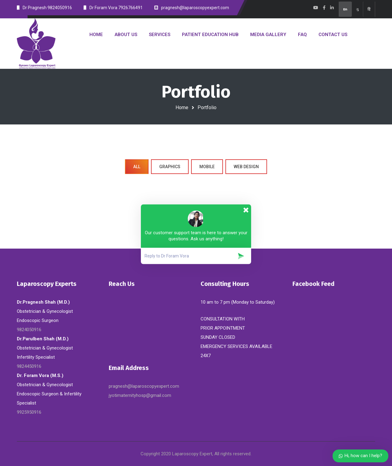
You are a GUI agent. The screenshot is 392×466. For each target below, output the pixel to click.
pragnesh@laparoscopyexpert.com (144, 386)
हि (369, 9)
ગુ (357, 9)
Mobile (207, 166)
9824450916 (29, 366)
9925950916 (29, 412)
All (136, 166)
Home (181, 107)
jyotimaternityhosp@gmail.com (140, 395)
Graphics (169, 166)
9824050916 (29, 329)
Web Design (246, 166)
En (345, 9)
